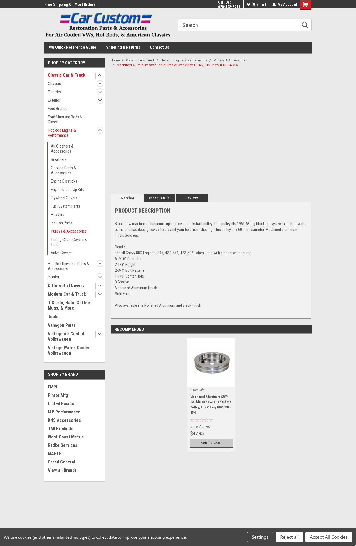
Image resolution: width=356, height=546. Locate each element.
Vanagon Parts (62, 325)
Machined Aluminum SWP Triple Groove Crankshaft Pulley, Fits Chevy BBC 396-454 (177, 65)
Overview (126, 198)
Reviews (192, 198)
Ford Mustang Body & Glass (65, 119)
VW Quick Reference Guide (72, 47)
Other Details (159, 198)
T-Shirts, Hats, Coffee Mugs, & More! (69, 305)
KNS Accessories (64, 420)
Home (115, 60)
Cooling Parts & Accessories (63, 170)
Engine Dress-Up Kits (67, 189)
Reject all (289, 537)
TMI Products (60, 428)
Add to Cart (211, 443)
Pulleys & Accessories (69, 231)
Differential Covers (66, 285)
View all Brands (62, 470)
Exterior (54, 100)
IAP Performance (64, 412)
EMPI (52, 387)
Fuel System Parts (65, 206)
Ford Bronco (58, 108)
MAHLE (54, 453)
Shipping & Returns (123, 47)
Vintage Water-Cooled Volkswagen (69, 350)
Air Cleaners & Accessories (62, 149)
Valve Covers (61, 252)
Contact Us (159, 47)
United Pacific (61, 403)
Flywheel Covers (64, 197)
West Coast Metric (66, 437)
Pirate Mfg (58, 395)
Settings (260, 537)
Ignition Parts (61, 222)
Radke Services (62, 445)
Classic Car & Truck (66, 75)
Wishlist (256, 4)
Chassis (54, 83)
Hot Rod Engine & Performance (62, 133)
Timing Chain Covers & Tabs (69, 242)
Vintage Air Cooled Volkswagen (66, 336)
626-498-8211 (229, 6)
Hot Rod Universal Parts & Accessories (68, 266)
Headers (57, 214)
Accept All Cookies (329, 537)
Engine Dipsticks (64, 181)
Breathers (58, 159)
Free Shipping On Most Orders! (70, 4)
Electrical (55, 91)
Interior (53, 277)
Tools (53, 316)
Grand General (61, 462)
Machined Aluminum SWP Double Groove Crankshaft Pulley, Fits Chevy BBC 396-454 (210, 405)
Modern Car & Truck (67, 294)
